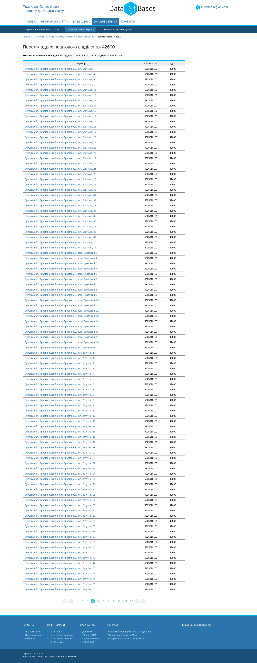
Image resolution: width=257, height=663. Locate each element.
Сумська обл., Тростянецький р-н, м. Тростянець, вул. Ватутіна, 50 (60, 584)
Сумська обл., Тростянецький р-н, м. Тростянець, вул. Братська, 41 (60, 247)
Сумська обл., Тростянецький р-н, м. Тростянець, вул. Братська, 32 (60, 200)
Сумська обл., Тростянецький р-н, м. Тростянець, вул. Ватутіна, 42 (60, 552)
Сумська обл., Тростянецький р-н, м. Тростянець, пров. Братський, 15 (62, 326)
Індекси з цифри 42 (85, 37)
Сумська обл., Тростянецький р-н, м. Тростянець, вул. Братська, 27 (60, 174)
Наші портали (56, 625)
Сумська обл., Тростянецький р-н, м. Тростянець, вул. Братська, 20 (60, 137)
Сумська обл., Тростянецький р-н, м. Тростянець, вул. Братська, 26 (60, 168)
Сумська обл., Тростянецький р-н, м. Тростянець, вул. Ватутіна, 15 (60, 431)
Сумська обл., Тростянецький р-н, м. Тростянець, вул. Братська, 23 (60, 153)
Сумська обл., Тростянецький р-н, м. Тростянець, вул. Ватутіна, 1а (60, 358)
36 (126, 601)
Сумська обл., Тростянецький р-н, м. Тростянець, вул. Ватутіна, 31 (60, 510)
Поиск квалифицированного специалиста (130, 631)
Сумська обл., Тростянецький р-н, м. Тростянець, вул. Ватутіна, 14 (60, 426)
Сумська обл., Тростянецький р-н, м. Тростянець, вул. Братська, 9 (60, 79)
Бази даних (81, 21)
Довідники (87, 631)
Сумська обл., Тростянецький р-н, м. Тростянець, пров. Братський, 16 (62, 331)
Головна (31, 21)
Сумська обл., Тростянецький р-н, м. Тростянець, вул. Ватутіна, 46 (60, 573)
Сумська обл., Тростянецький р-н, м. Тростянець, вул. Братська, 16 (60, 116)
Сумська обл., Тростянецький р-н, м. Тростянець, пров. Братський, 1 (61, 253)
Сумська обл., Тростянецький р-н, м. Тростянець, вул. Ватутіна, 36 (60, 531)
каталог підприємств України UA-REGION (57, 656)
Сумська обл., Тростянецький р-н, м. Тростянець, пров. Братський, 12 (62, 310)
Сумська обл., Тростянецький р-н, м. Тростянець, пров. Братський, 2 (61, 258)
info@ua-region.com (214, 7)
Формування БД (90, 638)
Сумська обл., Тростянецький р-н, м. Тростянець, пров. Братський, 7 (61, 284)
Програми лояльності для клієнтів (126, 638)
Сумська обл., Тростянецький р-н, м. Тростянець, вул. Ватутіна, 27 (60, 489)
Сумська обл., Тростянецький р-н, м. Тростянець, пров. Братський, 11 (62, 305)
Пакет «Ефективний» (60, 638)
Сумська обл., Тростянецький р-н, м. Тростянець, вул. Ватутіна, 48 (60, 579)
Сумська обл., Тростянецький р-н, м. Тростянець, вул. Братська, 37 (60, 226)
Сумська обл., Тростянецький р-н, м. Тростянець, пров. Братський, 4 (61, 268)
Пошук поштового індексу (116, 29)
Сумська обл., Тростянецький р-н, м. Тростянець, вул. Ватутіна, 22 (60, 463)
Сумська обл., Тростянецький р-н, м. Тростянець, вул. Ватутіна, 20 (60, 452)
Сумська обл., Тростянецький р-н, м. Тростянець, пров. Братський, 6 (61, 279)
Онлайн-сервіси (105, 21)
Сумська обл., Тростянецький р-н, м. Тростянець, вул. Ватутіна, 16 (60, 437)
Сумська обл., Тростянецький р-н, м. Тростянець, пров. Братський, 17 (62, 337)
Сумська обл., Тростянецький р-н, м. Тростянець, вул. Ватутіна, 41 (60, 547)
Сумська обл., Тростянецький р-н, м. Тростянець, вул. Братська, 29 (60, 184)
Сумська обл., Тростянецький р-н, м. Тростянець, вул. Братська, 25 (60, 163)
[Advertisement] (214, 89)
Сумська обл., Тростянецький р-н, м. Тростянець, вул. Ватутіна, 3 (59, 368)
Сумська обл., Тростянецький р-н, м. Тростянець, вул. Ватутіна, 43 (60, 558)
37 (131, 601)
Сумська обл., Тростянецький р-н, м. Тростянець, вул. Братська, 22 (60, 147)
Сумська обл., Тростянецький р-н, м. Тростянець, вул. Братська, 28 (60, 179)
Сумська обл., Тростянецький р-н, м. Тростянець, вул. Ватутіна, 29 (60, 500)
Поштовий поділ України (80, 29)
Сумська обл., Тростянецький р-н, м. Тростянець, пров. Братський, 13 (62, 316)
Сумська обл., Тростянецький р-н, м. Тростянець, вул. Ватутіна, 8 (59, 395)
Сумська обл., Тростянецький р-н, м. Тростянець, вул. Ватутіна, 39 (60, 542)
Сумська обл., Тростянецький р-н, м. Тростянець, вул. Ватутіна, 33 (60, 521)
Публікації (112, 625)
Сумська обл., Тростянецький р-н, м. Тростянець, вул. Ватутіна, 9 (59, 400)
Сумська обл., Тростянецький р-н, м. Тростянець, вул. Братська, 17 (60, 121)
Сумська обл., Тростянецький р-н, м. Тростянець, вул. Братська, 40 (60, 242)
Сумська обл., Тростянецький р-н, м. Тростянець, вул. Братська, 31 (60, 195)
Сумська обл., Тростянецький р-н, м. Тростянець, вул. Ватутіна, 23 (60, 468)
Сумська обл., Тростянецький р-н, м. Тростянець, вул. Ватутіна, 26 (60, 484)
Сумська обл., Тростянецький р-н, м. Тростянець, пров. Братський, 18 (62, 342)
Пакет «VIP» (56, 631)
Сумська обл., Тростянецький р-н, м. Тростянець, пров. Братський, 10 (62, 300)
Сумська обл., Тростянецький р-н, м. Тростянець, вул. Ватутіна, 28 (60, 494)
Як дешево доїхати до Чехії (122, 635)
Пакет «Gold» (56, 642)
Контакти (128, 21)
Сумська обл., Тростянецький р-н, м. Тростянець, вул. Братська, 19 (60, 132)
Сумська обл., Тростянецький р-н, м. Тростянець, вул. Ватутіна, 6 (59, 384)
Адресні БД (88, 642)
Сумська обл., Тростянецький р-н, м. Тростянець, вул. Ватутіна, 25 (60, 479)
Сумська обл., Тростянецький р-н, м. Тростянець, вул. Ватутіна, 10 (60, 405)
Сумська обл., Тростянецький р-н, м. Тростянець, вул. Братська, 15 (60, 111)
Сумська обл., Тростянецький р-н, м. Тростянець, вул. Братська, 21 (60, 142)
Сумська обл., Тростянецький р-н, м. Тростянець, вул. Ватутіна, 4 (59, 373)
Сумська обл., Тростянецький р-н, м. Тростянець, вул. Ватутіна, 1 (59, 352)
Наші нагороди (33, 635)
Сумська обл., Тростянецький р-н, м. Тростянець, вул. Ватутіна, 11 (60, 410)
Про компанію (32, 631)
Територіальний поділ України (42, 29)
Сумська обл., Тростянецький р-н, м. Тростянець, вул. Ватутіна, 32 (60, 515)
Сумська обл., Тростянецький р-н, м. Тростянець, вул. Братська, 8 (60, 74)
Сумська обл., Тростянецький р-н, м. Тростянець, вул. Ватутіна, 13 (60, 421)
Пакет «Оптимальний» (61, 635)
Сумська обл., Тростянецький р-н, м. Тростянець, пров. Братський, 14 (62, 321)
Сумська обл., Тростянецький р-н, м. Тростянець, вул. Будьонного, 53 (62, 347)
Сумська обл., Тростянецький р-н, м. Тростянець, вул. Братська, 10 (60, 84)
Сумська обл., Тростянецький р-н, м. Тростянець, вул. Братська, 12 (60, 95)
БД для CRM (89, 635)
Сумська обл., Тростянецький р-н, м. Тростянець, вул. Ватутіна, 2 (59, 363)
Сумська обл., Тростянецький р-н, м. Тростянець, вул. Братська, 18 (60, 126)
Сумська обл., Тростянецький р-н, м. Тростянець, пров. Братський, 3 (61, 263)
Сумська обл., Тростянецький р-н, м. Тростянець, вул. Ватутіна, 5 (59, 379)
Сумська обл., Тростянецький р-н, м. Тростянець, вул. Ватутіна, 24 (60, 473)
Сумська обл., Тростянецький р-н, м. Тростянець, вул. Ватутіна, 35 (60, 526)
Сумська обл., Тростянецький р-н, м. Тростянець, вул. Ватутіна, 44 (60, 563)
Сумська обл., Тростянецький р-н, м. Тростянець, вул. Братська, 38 (60, 232)
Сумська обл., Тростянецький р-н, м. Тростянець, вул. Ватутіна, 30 (60, 505)
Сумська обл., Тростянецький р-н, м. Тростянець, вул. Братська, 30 (60, 189)
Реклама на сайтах (55, 21)
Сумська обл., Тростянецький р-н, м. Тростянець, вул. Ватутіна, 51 (60, 589)
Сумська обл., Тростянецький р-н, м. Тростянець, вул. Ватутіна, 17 (60, 442)
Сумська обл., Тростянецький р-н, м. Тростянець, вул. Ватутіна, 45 (60, 568)
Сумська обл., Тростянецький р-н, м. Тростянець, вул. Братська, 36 (60, 221)
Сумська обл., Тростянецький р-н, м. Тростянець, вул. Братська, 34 (60, 210)
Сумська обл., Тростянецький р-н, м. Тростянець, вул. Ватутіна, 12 (60, 416)
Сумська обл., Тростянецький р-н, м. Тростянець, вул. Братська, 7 (60, 69)
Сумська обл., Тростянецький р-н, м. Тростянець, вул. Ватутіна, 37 (60, 536)
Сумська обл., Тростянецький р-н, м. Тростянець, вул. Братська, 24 (60, 158)
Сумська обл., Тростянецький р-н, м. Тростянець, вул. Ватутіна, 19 (60, 447)
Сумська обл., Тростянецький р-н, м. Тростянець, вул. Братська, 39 (60, 237)
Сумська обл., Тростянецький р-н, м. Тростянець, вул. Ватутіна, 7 (59, 389)
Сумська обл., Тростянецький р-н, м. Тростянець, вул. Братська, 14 (60, 105)
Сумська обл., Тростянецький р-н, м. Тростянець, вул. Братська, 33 (60, 205)
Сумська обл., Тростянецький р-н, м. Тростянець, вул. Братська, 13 (60, 100)
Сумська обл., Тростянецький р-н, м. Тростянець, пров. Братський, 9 (61, 295)
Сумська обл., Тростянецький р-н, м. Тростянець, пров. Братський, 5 (61, 274)
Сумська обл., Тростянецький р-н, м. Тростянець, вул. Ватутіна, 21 (60, 458)
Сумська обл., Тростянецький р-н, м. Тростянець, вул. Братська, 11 (60, 90)
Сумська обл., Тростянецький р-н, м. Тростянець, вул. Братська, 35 (60, 216)
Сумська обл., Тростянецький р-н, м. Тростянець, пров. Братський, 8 (61, 289)
